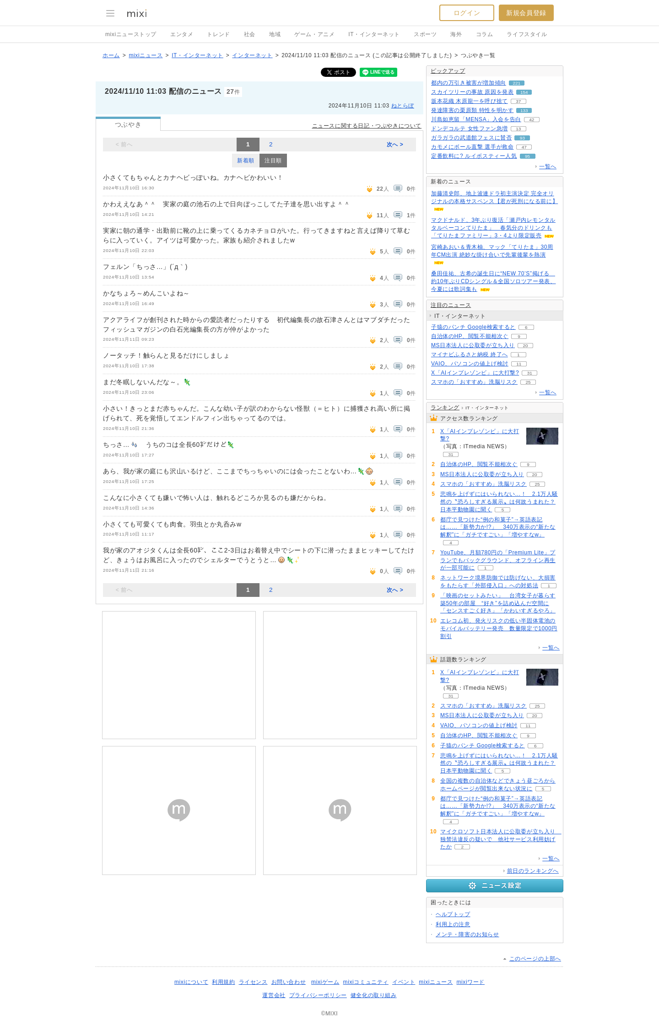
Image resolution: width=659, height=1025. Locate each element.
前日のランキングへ (533, 871)
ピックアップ (448, 71)
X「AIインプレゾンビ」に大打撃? (475, 373)
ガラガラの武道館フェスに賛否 (471, 137)
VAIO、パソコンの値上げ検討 (469, 363)
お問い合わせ (288, 982)
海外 (456, 34)
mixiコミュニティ (366, 982)
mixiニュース (145, 55)
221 (517, 83)
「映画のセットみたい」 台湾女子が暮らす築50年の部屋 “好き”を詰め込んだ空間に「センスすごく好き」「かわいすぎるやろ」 (498, 603)
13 (518, 128)
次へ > (395, 144)
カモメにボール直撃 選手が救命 (472, 147)
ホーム (111, 55)
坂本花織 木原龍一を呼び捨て (469, 101)
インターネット (252, 55)
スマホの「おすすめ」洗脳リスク (474, 382)
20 (525, 345)
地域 (275, 34)
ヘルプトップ (453, 914)
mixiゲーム (325, 982)
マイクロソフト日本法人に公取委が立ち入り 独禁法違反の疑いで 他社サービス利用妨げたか (501, 839)
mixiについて (191, 982)
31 (529, 373)
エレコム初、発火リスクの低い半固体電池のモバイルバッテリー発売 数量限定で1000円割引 (498, 628)
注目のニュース (451, 305)
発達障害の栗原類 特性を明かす (472, 110)
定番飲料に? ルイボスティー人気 (474, 156)
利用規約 (223, 982)
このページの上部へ (535, 958)
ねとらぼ (402, 105)
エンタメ (181, 34)
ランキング (445, 407)
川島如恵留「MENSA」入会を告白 (476, 119)
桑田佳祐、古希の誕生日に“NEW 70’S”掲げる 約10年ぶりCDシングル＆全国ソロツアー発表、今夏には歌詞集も (493, 281)
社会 (249, 34)
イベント (403, 982)
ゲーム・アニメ (314, 34)
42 (531, 119)
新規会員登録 (526, 12)
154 (524, 92)
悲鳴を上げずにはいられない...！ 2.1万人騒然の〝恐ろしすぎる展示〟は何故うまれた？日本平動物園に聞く (499, 502)
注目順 (273, 160)
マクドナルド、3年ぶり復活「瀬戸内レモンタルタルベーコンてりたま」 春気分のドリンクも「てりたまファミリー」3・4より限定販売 (493, 228)
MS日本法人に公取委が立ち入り (473, 345)
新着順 (245, 160)
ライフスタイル (527, 34)
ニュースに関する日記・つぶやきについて (366, 126)
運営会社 (273, 995)
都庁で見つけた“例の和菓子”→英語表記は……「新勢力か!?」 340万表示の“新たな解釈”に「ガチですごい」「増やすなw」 (498, 527)
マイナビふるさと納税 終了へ (469, 354)
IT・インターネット (374, 34)
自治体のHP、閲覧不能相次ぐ (469, 336)
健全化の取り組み (374, 995)
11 (518, 363)
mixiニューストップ (131, 34)
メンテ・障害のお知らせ (467, 934)
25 (527, 382)
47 (524, 147)
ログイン (467, 12)
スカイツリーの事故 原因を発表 (472, 92)
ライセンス (253, 982)
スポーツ (425, 34)
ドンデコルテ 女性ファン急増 (469, 128)
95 (527, 156)
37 (518, 101)
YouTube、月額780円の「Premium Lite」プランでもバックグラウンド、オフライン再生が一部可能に (498, 560)
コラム (484, 34)
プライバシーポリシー (318, 995)
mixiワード (470, 982)
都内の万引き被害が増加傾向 (468, 83)
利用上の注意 (453, 924)
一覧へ (547, 166)
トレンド (218, 34)
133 (524, 110)
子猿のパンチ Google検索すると (473, 327)
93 (522, 137)
